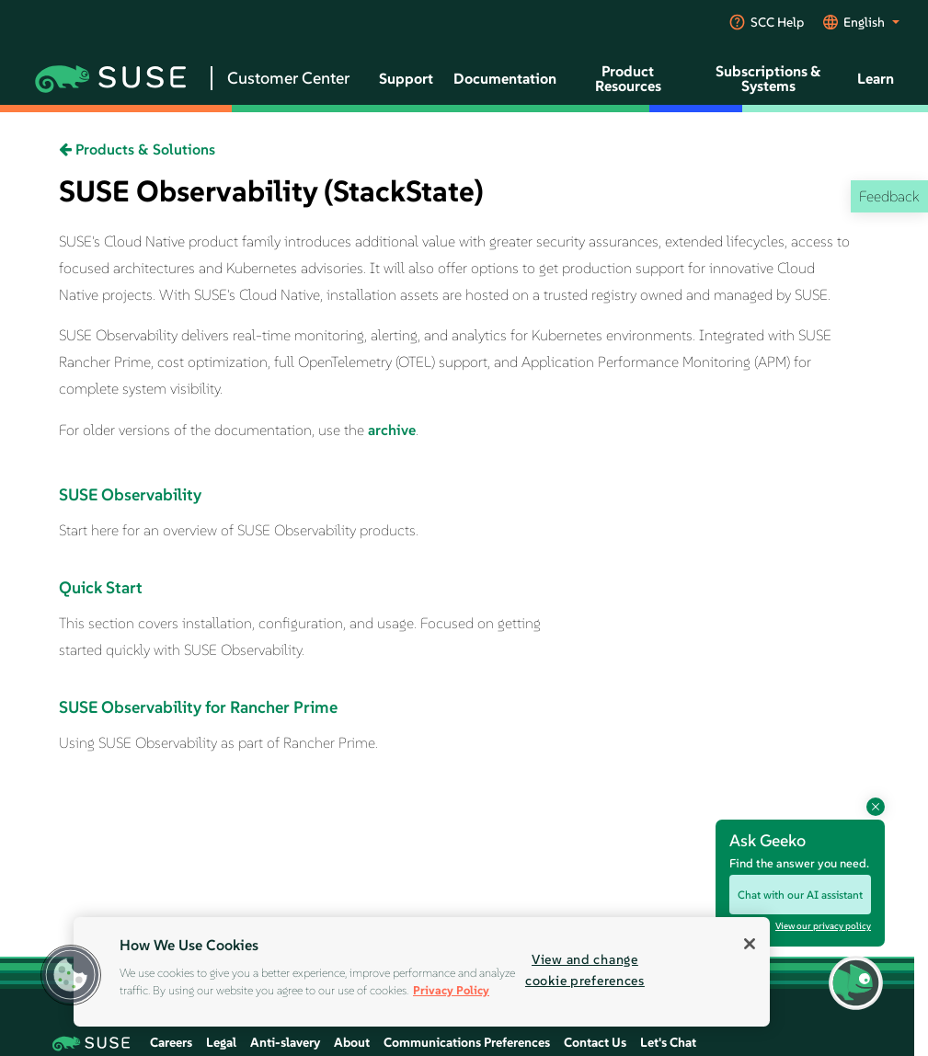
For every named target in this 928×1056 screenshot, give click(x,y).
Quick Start (101, 587)
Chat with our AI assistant (800, 894)
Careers (171, 1042)
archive (392, 429)
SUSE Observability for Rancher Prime (198, 706)
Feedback (889, 196)
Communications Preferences (467, 1042)
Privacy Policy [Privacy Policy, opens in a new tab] (451, 990)
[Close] (749, 944)
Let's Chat (668, 1042)
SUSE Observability (130, 494)
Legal (221, 1042)
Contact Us (595, 1042)
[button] (70, 975)
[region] (422, 972)
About (352, 1042)
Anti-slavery (285, 1042)
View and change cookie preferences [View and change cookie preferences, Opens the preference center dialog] (585, 970)
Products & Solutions (137, 149)
